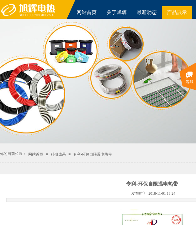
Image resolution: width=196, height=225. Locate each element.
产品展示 (177, 12)
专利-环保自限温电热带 (92, 154)
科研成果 (58, 154)
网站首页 (87, 12)
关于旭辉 (117, 12)
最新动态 (147, 12)
